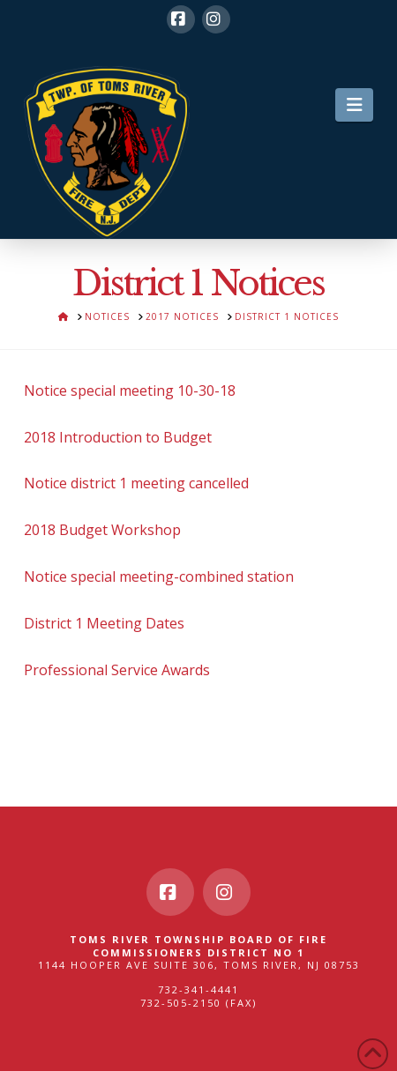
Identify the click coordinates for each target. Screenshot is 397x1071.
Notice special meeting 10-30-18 (130, 390)
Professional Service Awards (117, 670)
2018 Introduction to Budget (118, 437)
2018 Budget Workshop (102, 529)
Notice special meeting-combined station (159, 576)
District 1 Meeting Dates (104, 623)
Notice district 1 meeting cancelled (136, 483)
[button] (354, 105)
